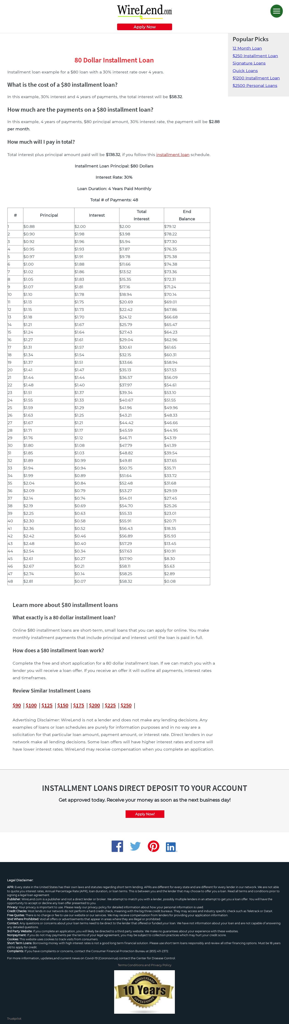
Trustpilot (14, 1018)
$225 (110, 705)
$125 (46, 705)
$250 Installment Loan (255, 55)
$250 (126, 705)
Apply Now (145, 26)
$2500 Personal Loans (255, 85)
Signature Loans (249, 63)
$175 (78, 705)
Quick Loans (245, 70)
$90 (17, 705)
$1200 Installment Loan (256, 77)
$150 (62, 705)
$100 (31, 705)
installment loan (173, 154)
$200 (94, 705)
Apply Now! (145, 814)
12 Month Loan (247, 48)
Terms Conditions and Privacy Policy (144, 965)
